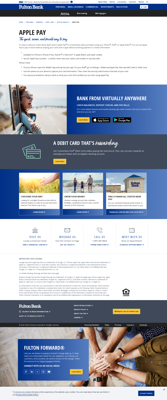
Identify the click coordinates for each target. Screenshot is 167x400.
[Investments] (107, 7)
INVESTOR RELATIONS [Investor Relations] (83, 305)
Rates (112, 2)
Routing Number (92, 325)
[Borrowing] (82, 13)
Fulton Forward (46, 361)
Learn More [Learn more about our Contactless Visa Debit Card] (59, 161)
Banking (39, 22)
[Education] (122, 7)
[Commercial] (92, 7)
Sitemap (143, 325)
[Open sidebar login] (144, 7)
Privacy (118, 325)
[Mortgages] (101, 13)
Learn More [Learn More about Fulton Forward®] (76, 372)
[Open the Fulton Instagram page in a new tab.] (43, 372)
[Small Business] (76, 7)
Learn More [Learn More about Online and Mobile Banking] (83, 120)
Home (21, 22)
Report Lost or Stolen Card (126, 311)
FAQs (107, 325)
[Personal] (61, 7)
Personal (29, 22)
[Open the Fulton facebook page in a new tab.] (26, 372)
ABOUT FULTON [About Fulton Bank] (81, 313)
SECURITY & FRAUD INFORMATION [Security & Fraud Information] (36, 311)
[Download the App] (101, 120)
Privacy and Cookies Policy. (27, 394)
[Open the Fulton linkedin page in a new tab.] (32, 372)
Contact (132, 2)
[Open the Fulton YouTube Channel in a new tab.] (49, 372)
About (141, 2)
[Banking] (65, 13)
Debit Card (50, 22)
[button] (164, 389)
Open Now (102, 2)
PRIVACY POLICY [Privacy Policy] (81, 309)
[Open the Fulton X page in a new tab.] (38, 372)
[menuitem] (61, 7)
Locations (121, 2)
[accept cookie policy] (146, 393)
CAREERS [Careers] (78, 317)
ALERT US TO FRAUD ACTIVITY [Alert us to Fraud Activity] (32, 316)
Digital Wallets (63, 22)
